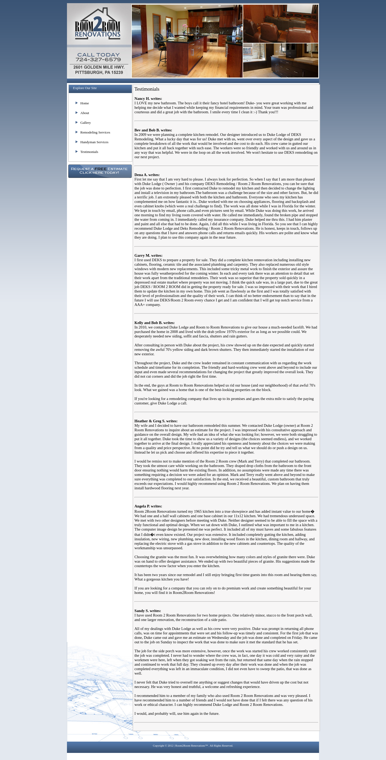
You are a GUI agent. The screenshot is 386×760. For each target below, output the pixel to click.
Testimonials (89, 152)
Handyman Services (94, 142)
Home (84, 103)
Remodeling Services (95, 132)
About (84, 113)
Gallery (85, 123)
